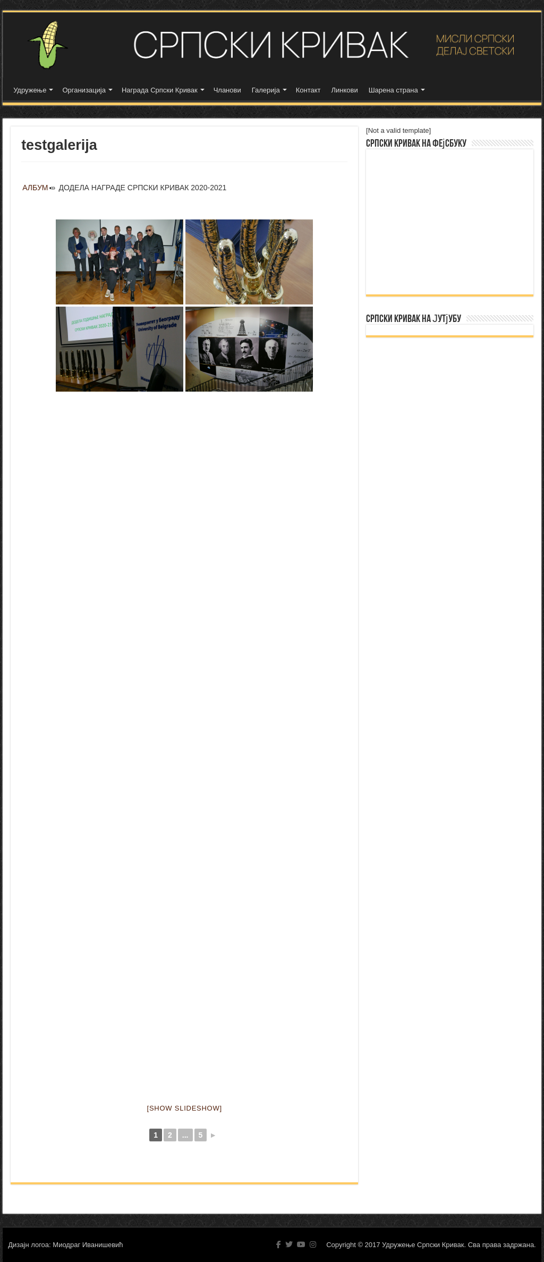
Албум (35, 187)
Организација (84, 90)
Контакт (308, 90)
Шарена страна (393, 90)
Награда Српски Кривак (160, 90)
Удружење (29, 90)
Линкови (344, 90)
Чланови (227, 90)
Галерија (266, 90)
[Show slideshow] (184, 1108)
